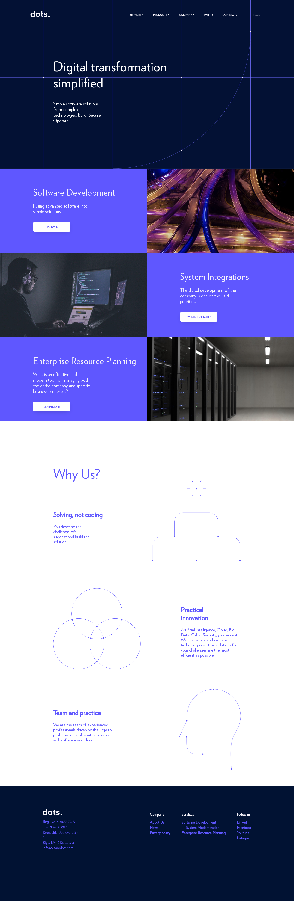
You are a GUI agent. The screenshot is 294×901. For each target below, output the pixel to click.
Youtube (243, 833)
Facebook (244, 827)
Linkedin (243, 822)
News (154, 827)
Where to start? (198, 316)
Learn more (52, 406)
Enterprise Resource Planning (204, 833)
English (257, 14)
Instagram (244, 838)
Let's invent (52, 226)
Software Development (199, 822)
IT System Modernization (200, 827)
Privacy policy (160, 833)
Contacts (229, 14)
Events (208, 14)
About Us (157, 822)
